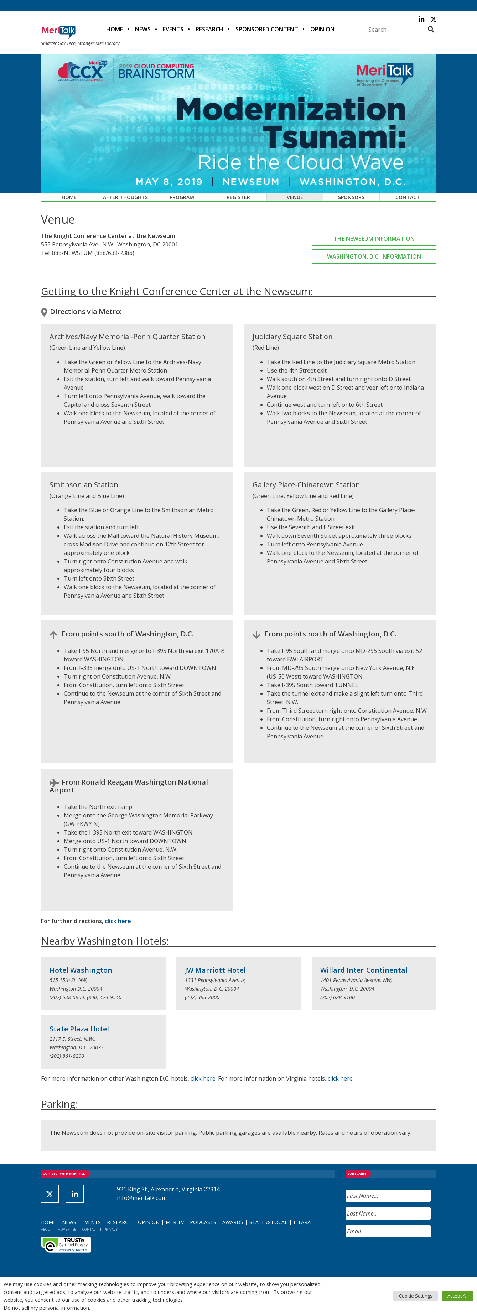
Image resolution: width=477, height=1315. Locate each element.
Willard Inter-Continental (364, 970)
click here (118, 921)
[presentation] (400, 1257)
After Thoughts (125, 197)
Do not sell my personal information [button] (46, 1307)
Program (182, 197)
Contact (407, 197)
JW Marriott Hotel (215, 970)
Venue (295, 197)
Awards (232, 1222)
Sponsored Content (266, 29)
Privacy (111, 1229)
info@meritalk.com (142, 1198)
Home (114, 29)
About (46, 1229)
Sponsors (351, 197)
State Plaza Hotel (79, 1029)
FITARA (302, 1222)
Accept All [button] (457, 1296)
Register (238, 197)
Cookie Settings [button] (415, 1296)
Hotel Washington (81, 970)
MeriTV (175, 1222)
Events (173, 29)
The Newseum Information (374, 239)
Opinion (322, 29)
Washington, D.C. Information (374, 256)
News (143, 29)
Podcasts (203, 1222)
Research (209, 29)
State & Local (268, 1222)
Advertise (67, 1229)
